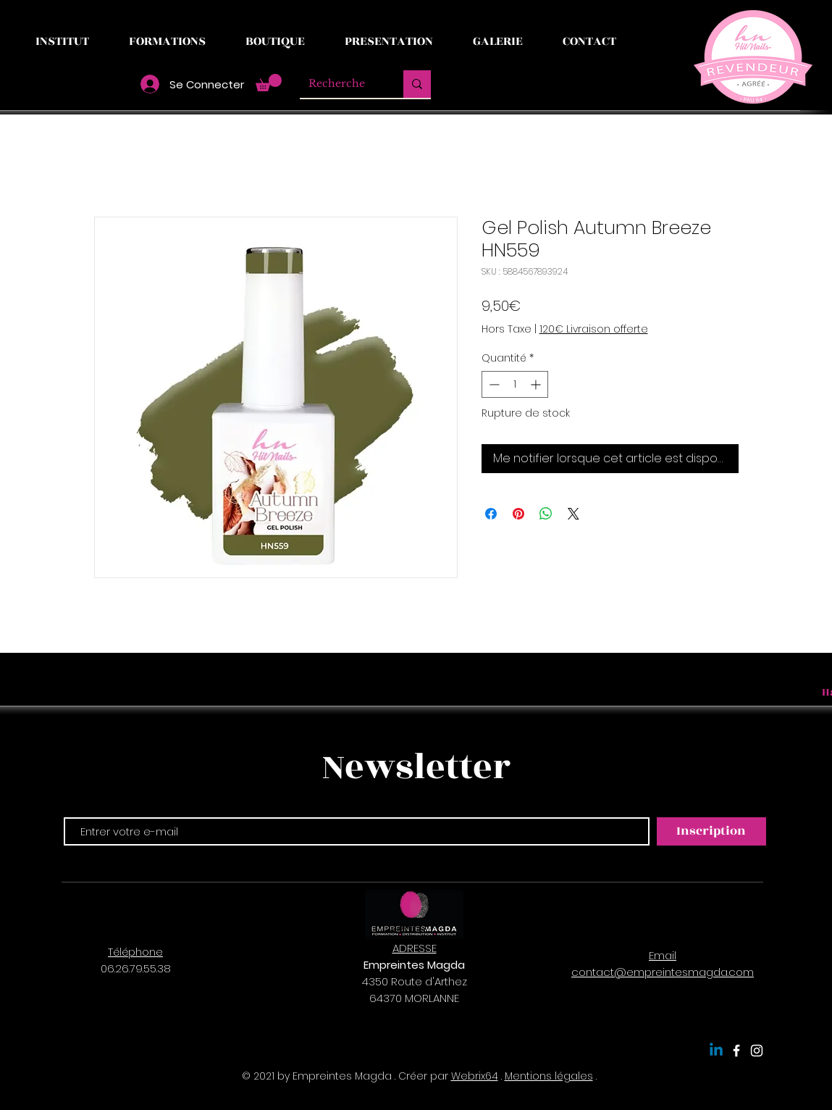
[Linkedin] (716, 1051)
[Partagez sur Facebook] (491, 513)
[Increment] (537, 384)
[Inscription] (711, 831)
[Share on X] (573, 513)
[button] (269, 82)
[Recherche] (340, 84)
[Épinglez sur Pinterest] (518, 513)
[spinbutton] (515, 384)
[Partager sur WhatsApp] (546, 513)
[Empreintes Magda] (736, 1051)
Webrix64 (474, 1076)
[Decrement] (493, 384)
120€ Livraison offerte (593, 329)
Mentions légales (549, 1076)
